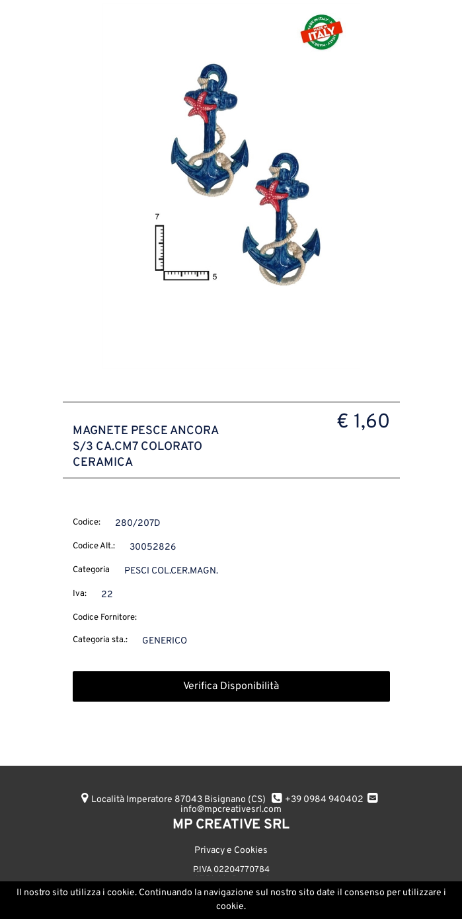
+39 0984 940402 (324, 799)
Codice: (86, 522)
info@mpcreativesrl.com (231, 809)
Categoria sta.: (100, 640)
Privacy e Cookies (231, 850)
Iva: (80, 594)
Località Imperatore (178, 799)
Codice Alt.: (94, 546)
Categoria (91, 570)
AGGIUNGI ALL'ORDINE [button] (158, 897)
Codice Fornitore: (105, 617)
